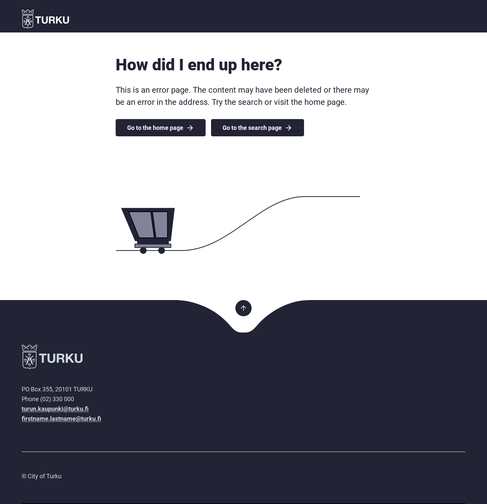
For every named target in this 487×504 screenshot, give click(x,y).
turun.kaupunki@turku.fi (55, 408)
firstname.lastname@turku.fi (61, 418)
